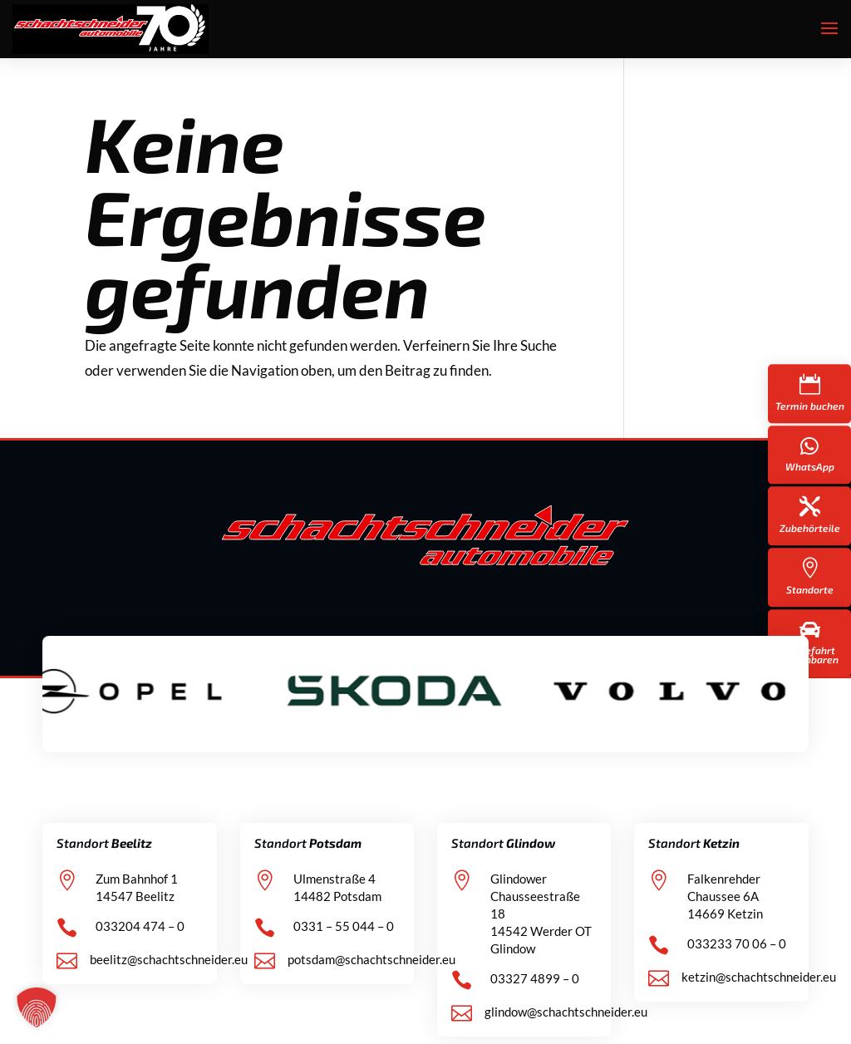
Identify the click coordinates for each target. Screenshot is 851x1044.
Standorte (810, 589)
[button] (36, 1007)
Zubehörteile (810, 528)
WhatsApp (809, 466)
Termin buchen (809, 405)
